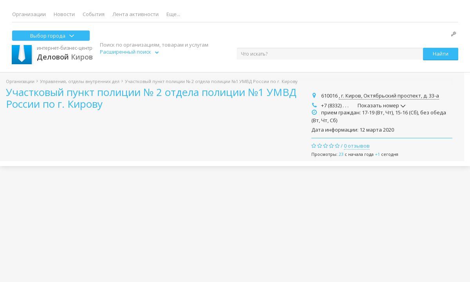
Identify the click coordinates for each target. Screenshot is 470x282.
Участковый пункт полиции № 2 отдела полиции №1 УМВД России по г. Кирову (151, 98)
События (94, 14)
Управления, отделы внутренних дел (79, 81)
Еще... (173, 14)
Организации (29, 14)
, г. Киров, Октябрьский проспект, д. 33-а (389, 95)
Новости (64, 14)
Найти (440, 53)
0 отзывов (357, 145)
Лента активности (135, 14)
